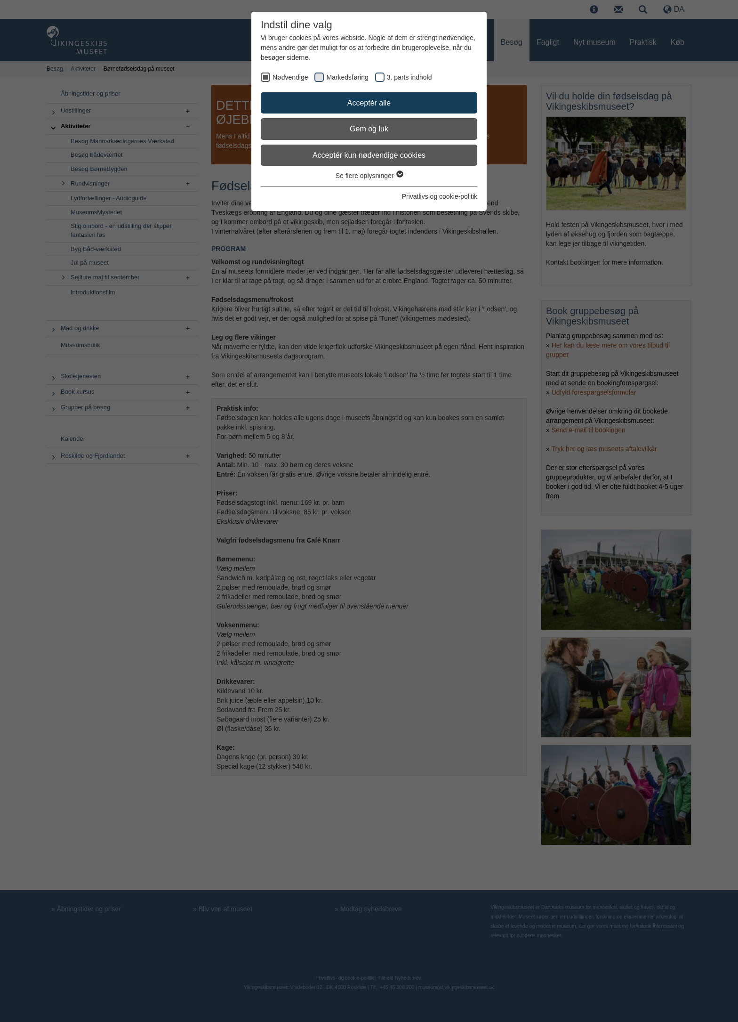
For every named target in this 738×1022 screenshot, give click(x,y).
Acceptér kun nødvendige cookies (369, 155)
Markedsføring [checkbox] (347, 77)
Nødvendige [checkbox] (290, 77)
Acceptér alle (369, 103)
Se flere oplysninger (369, 175)
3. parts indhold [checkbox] (409, 77)
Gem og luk (369, 129)
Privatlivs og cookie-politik (439, 196)
